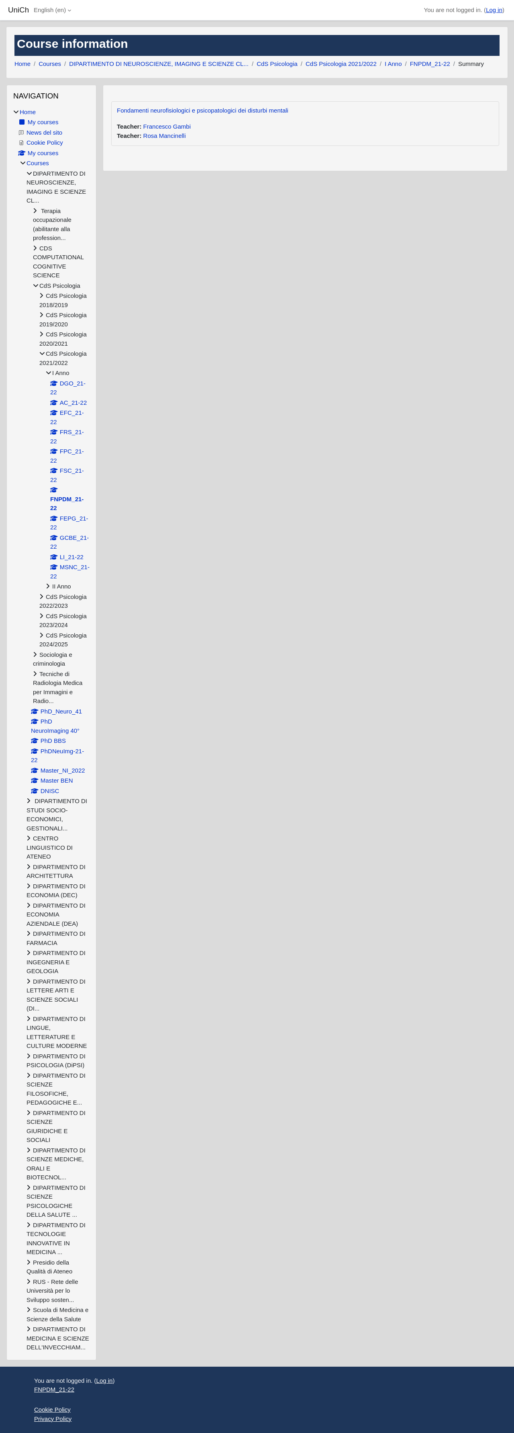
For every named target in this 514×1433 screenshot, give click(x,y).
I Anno (393, 63)
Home (22, 63)
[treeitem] (51, 730)
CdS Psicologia (277, 63)
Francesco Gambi (167, 126)
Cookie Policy (52, 1409)
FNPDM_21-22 (430, 63)
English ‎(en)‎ (50, 9)
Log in (494, 9)
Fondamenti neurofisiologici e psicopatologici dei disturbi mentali (202, 110)
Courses (50, 63)
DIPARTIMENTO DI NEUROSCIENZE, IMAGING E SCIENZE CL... (159, 63)
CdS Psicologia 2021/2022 (341, 63)
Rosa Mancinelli (164, 135)
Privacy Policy (52, 1418)
